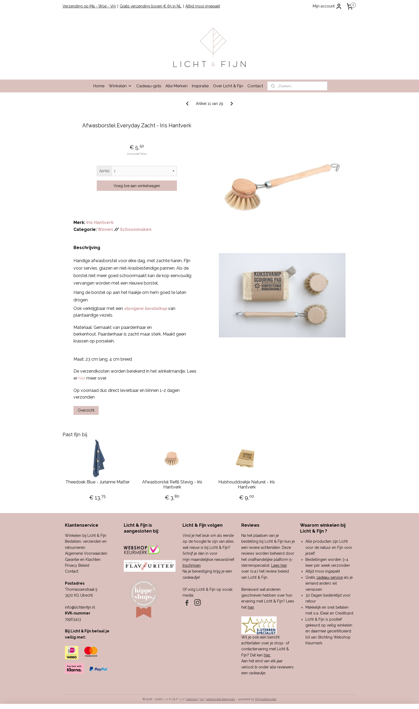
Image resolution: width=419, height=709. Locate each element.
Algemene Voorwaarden (86, 553)
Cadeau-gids (148, 86)
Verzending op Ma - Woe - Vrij (89, 6)
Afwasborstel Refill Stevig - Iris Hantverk (172, 484)
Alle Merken (176, 86)
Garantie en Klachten (82, 559)
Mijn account (327, 6)
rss (202, 699)
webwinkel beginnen (220, 699)
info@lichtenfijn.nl (80, 607)
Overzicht (86, 410)
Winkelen (120, 86)
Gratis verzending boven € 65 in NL (150, 6)
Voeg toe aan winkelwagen (137, 186)
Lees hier (279, 565)
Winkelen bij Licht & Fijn (85, 535)
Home (98, 86)
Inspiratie (200, 86)
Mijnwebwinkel (265, 699)
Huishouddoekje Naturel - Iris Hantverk (247, 484)
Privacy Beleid (77, 565)
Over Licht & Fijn (228, 86)
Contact (255, 86)
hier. (267, 655)
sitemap (191, 699)
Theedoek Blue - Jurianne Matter (97, 482)
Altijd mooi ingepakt (202, 6)
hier (251, 607)
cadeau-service (329, 577)
